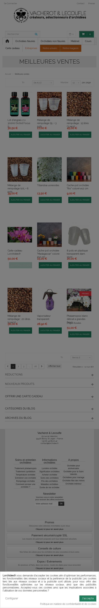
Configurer (11, 598)
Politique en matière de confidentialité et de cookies (68, 604)
